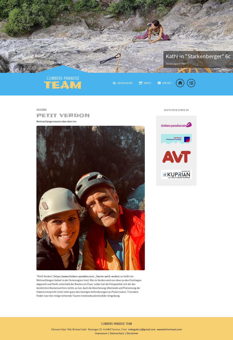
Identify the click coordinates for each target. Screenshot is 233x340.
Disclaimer (132, 333)
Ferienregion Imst (176, 63)
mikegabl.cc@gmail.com (141, 329)
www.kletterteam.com (169, 329)
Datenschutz (117, 333)
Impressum (101, 333)
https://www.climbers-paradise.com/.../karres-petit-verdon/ (87, 276)
